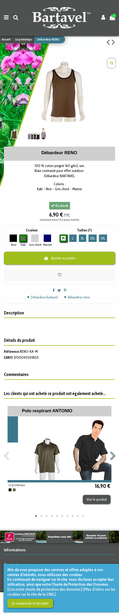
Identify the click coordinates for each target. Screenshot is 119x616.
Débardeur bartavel (44, 297)
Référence (11, 351)
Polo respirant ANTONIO (47, 410)
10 (83, 515)
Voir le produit (96, 499)
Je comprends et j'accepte (30, 603)
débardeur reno (79, 297)
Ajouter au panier (60, 258)
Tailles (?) (84, 230)
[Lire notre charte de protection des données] (44, 589)
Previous (7, 455)
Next (112, 455)
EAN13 (8, 357)
